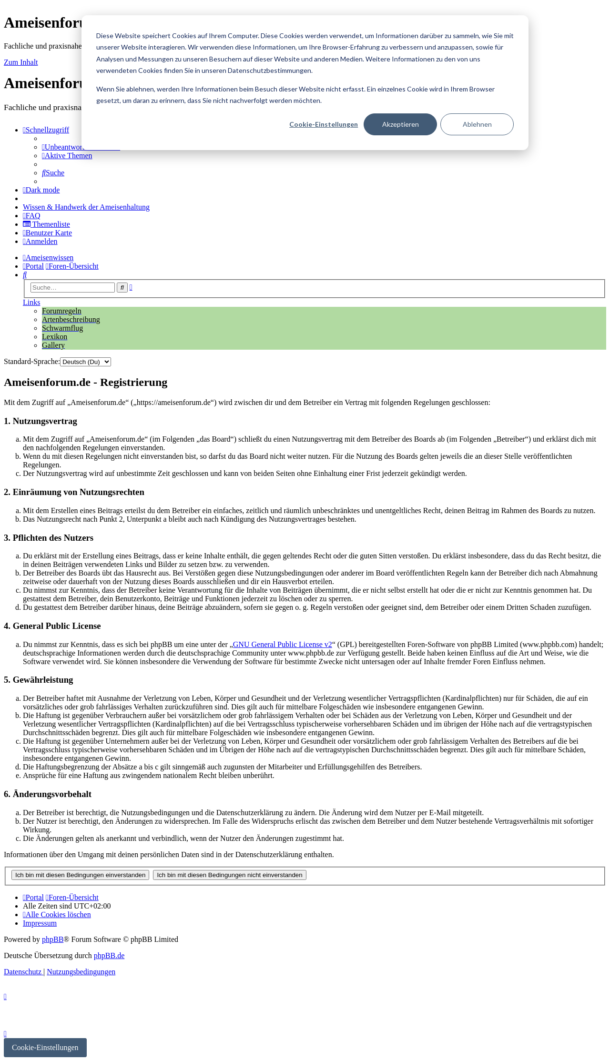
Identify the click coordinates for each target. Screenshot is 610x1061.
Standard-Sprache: (32, 361)
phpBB (52, 939)
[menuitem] (81, 147)
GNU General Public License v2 (282, 644)
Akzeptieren (400, 124)
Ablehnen (477, 124)
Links (31, 302)
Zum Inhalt (21, 62)
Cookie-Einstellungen (323, 124)
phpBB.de (109, 955)
